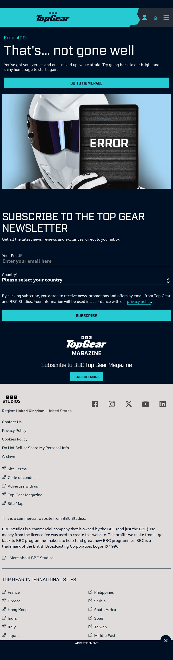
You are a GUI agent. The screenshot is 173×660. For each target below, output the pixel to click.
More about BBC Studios (27, 557)
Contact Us (11, 421)
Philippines (104, 592)
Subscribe (86, 315)
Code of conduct (22, 477)
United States (59, 410)
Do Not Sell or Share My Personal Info (35, 447)
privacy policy (139, 301)
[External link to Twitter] (128, 404)
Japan (13, 635)
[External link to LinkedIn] (162, 404)
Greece (14, 601)
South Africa (105, 609)
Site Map (16, 503)
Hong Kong (18, 609)
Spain (99, 618)
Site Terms (17, 468)
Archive (8, 456)
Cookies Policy (14, 439)
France (14, 592)
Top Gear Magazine (25, 494)
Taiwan (100, 626)
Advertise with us (23, 486)
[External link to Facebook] (95, 404)
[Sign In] (144, 17)
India (12, 618)
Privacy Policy (14, 430)
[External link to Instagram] (112, 404)
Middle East (104, 635)
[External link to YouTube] (145, 404)
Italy (12, 626)
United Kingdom (30, 410)
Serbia (100, 601)
